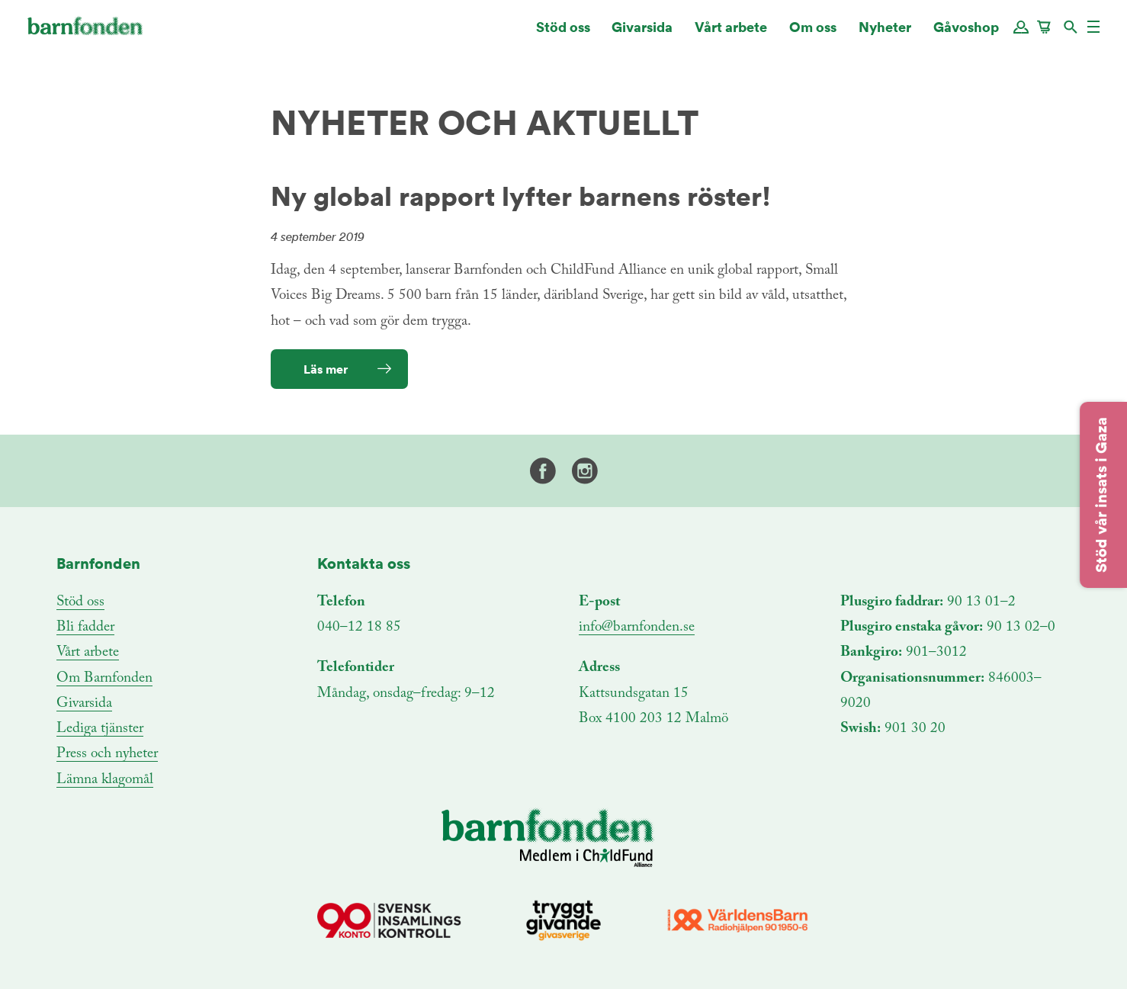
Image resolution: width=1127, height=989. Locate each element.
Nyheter (885, 33)
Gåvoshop (966, 33)
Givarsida (642, 33)
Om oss (812, 33)
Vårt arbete (731, 33)
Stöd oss (563, 33)
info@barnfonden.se (637, 627)
